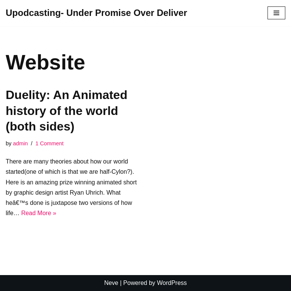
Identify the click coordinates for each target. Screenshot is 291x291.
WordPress (172, 283)
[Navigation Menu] (276, 12)
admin (20, 143)
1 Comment (49, 143)
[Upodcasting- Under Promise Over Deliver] (96, 13)
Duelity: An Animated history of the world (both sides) (66, 110)
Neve (111, 283)
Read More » (38, 213)
